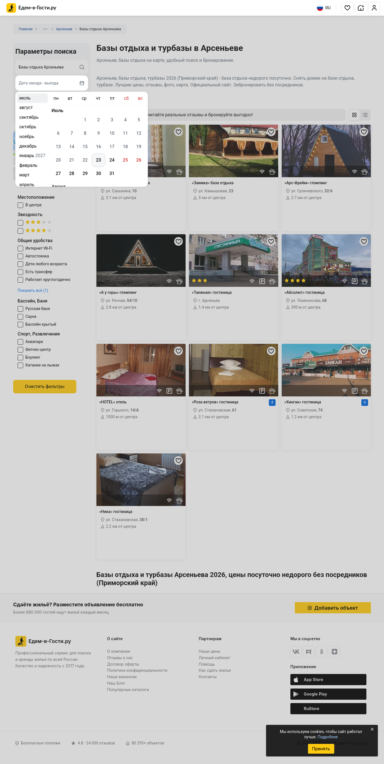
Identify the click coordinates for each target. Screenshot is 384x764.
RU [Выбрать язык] (324, 8)
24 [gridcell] (111, 160)
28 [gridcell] (71, 173)
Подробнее (327, 737)
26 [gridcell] (138, 160)
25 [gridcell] (125, 160)
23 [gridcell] (98, 160)
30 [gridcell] (98, 173)
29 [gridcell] (84, 173)
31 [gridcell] (111, 173)
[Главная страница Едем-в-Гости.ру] (31, 8)
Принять (321, 748)
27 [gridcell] (58, 173)
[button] (347, 7)
